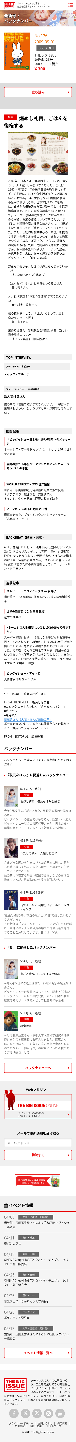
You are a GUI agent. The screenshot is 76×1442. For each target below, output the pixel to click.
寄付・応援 (36, 1426)
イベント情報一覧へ (38, 1352)
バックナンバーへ (38, 1067)
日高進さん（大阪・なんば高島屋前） (28, 719)
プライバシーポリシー (21, 1423)
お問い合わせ (45, 1423)
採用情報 (62, 1423)
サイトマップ (54, 1426)
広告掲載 (20, 1426)
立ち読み (38, 91)
